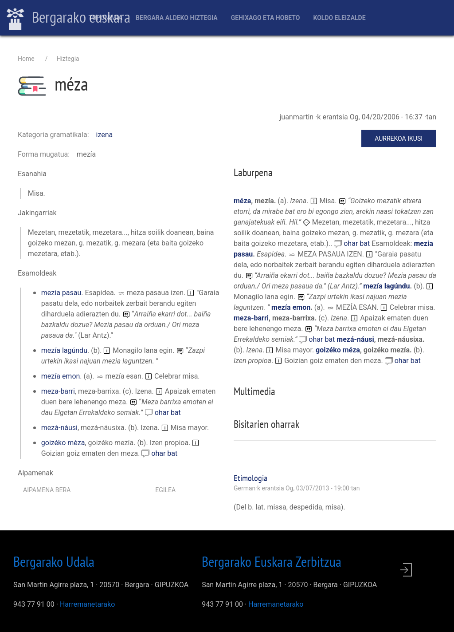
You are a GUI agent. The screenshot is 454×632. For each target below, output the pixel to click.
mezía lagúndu (64, 350)
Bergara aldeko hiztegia (177, 17)
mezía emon (60, 376)
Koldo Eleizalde (339, 17)
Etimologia (250, 478)
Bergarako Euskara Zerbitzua (271, 561)
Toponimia (105, 17)
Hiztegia (67, 58)
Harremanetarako (87, 604)
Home (26, 58)
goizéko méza (63, 442)
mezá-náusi (59, 427)
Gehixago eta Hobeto (265, 17)
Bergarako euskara (68, 18)
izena (104, 134)
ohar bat (168, 412)
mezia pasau (61, 292)
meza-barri (58, 391)
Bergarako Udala (53, 561)
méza (242, 201)
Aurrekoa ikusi (399, 138)
